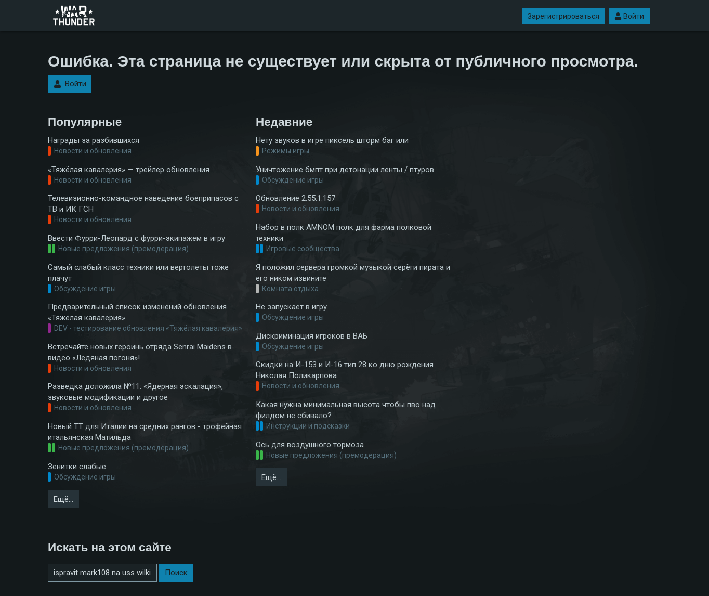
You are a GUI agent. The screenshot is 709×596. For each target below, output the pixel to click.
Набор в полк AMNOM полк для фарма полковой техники (343, 233)
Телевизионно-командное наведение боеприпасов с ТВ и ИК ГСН (143, 203)
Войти (629, 16)
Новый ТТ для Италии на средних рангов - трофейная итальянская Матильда (145, 432)
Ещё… (63, 499)
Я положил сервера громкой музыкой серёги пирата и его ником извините (353, 273)
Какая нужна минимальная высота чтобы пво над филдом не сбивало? (346, 410)
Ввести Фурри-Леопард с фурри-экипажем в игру (136, 238)
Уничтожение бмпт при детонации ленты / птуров (345, 169)
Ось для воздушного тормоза (310, 444)
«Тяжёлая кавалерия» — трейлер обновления (128, 169)
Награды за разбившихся (93, 140)
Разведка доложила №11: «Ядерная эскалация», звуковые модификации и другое (135, 392)
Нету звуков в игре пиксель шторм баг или (332, 140)
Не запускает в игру (291, 307)
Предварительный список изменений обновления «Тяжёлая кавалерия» (137, 312)
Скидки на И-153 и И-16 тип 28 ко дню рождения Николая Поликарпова (345, 370)
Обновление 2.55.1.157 (295, 198)
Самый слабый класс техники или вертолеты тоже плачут (138, 273)
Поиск (176, 572)
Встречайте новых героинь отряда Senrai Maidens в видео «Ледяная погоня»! (140, 352)
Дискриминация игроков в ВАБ (311, 336)
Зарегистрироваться (563, 16)
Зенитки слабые (77, 466)
